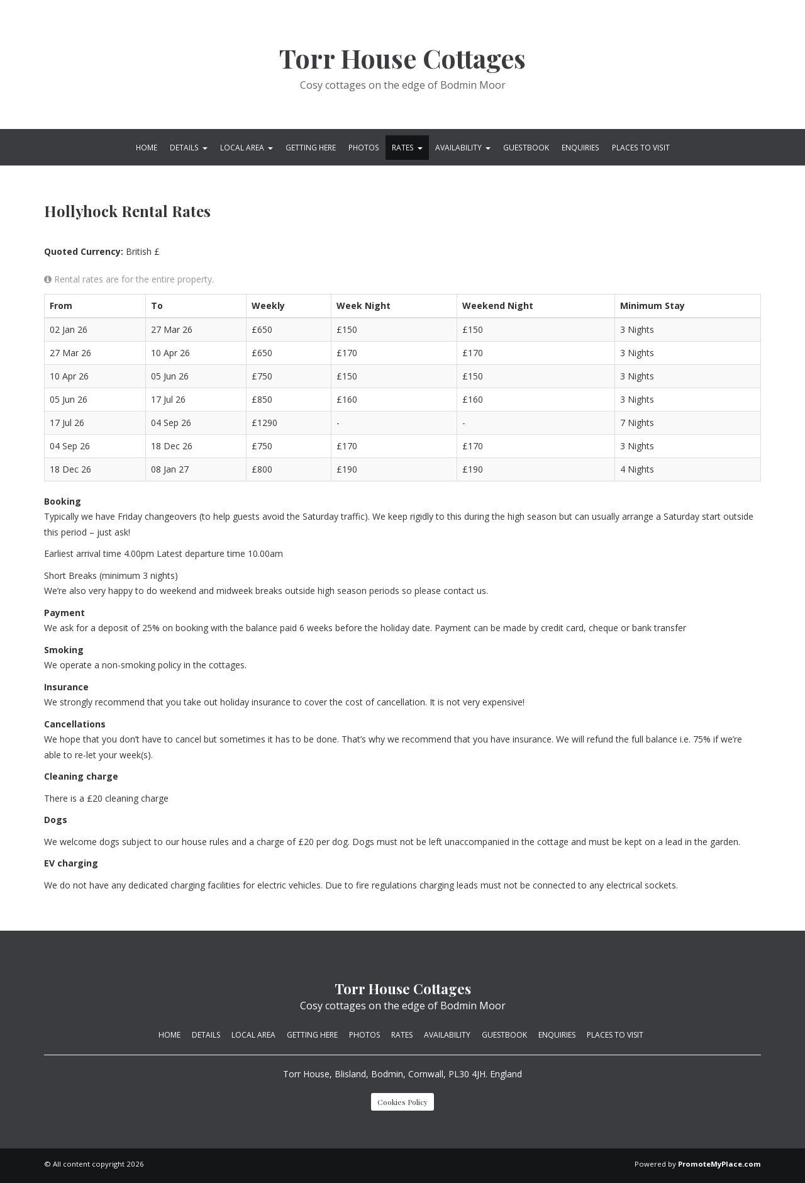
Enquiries (580, 147)
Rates (407, 147)
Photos (363, 147)
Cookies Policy (402, 1102)
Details (189, 147)
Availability (463, 147)
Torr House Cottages (402, 58)
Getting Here (311, 147)
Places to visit (641, 147)
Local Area (246, 147)
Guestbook (526, 147)
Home (146, 147)
